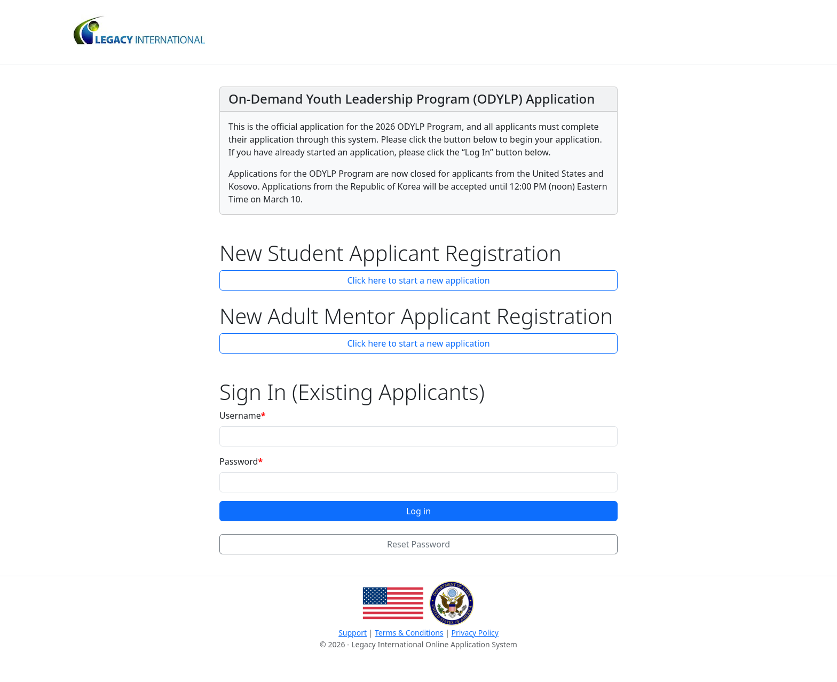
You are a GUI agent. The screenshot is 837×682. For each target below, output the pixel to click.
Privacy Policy (475, 633)
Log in (418, 511)
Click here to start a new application (418, 280)
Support (352, 633)
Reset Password (418, 544)
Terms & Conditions (409, 633)
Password (238, 461)
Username (240, 415)
